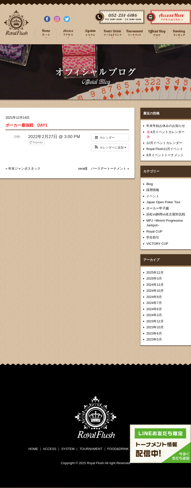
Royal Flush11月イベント (164, 149)
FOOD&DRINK (118, 449)
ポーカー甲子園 (157, 208)
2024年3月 (154, 315)
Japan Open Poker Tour (163, 202)
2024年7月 (154, 303)
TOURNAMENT (91, 449)
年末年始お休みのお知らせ (165, 126)
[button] (110, 147)
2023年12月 (154, 321)
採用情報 (152, 190)
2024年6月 (154, 309)
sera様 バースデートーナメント (102, 168)
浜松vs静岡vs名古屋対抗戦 (165, 214)
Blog (149, 184)
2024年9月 (154, 297)
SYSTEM (67, 449)
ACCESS (49, 449)
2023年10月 (154, 327)
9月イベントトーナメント (165, 155)
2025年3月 (154, 278)
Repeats (37, 142)
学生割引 (152, 237)
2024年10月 (154, 291)
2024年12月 (154, 285)
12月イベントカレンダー (164, 143)
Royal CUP (154, 231)
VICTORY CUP (157, 243)
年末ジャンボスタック (24, 168)
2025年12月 (154, 272)
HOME (33, 449)
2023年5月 (154, 339)
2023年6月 (154, 333)
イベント (152, 196)
